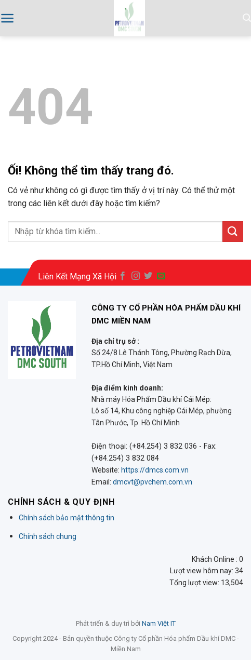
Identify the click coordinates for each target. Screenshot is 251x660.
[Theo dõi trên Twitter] (148, 276)
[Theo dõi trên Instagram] (135, 276)
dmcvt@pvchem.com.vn (152, 482)
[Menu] (7, 18)
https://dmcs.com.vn (155, 470)
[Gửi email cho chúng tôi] (161, 276)
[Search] (247, 18)
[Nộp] (232, 231)
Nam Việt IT (159, 623)
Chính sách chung (47, 536)
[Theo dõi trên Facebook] (122, 276)
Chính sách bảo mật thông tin (66, 518)
